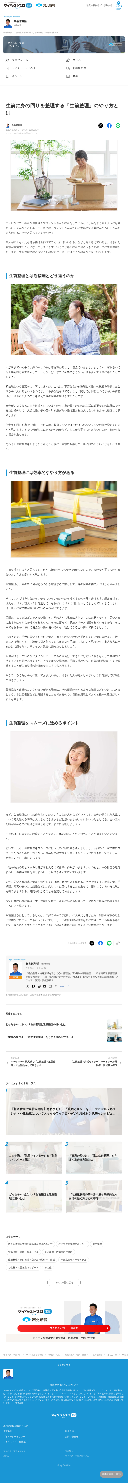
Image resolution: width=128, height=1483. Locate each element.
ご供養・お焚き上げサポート (23, 1267)
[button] (65, 986)
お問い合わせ (71, 1436)
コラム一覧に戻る (64, 1282)
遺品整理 (97, 1244)
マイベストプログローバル (77, 1456)
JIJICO (6, 1456)
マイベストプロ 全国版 (14, 1441)
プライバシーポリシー (14, 1436)
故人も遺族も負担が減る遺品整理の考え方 (30, 1244)
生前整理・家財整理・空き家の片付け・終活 (31, 1259)
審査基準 (19, 1403)
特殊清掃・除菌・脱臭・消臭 (23, 1251)
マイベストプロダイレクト (15, 1451)
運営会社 (7, 1431)
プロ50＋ (69, 1451)
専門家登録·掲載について (15, 1426)
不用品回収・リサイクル (73, 1259)
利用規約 (69, 1431)
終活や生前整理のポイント (26, 133)
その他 (48, 1267)
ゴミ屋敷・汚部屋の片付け (58, 1251)
